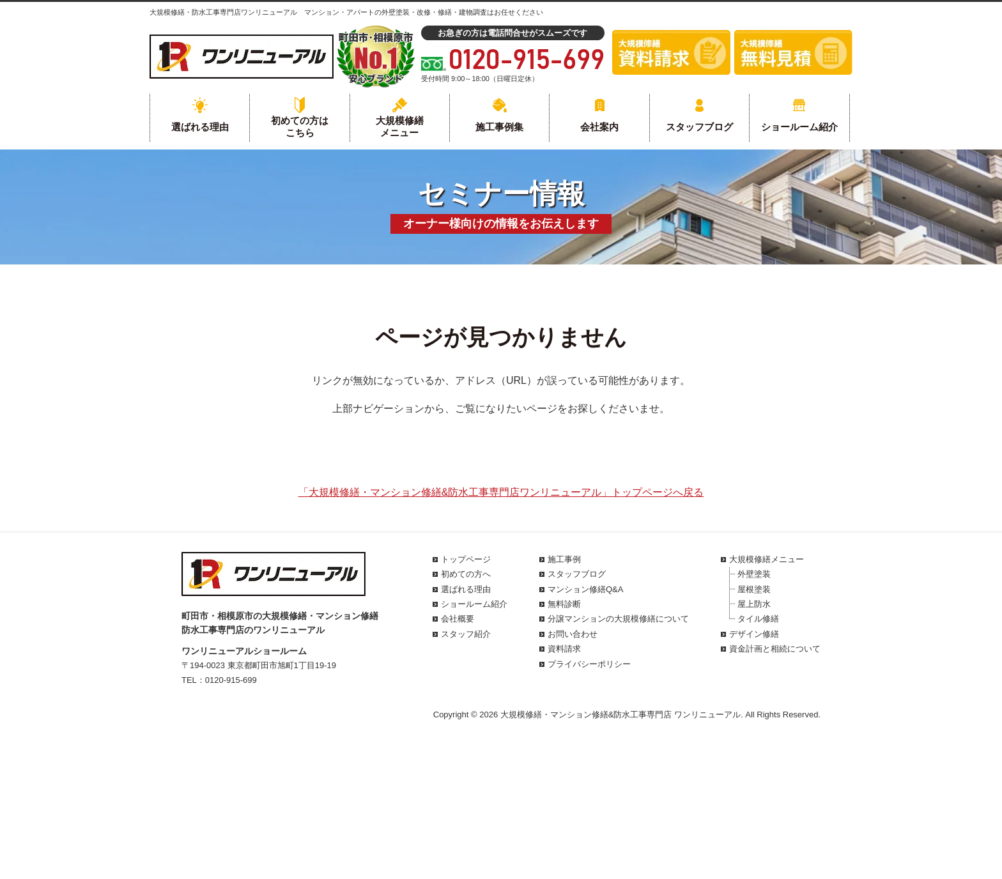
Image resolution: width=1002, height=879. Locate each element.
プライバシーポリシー (589, 664)
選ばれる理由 (200, 126)
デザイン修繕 (754, 634)
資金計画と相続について (775, 649)
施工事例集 (499, 126)
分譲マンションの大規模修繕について (618, 618)
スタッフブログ (699, 126)
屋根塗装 (754, 589)
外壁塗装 (754, 574)
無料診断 (564, 604)
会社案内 (599, 126)
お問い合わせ (572, 634)
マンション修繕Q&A (585, 589)
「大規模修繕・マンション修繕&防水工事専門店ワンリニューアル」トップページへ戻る (501, 492)
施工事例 (564, 559)
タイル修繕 (758, 618)
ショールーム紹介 (799, 126)
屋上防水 (754, 604)
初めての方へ (466, 574)
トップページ (466, 559)
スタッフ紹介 (466, 634)
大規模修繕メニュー (400, 127)
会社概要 (457, 618)
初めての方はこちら (299, 127)
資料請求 (564, 649)
